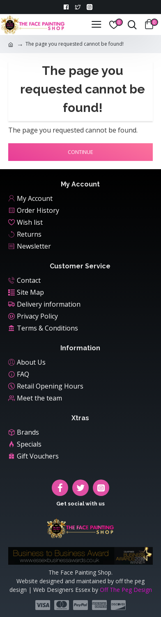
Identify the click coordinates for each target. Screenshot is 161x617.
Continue (80, 152)
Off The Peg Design (126, 590)
